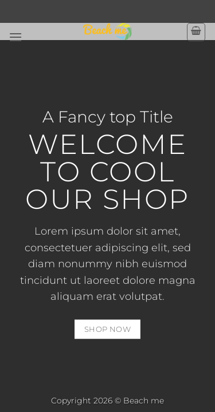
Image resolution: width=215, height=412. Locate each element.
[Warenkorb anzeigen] (196, 32)
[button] (15, 37)
